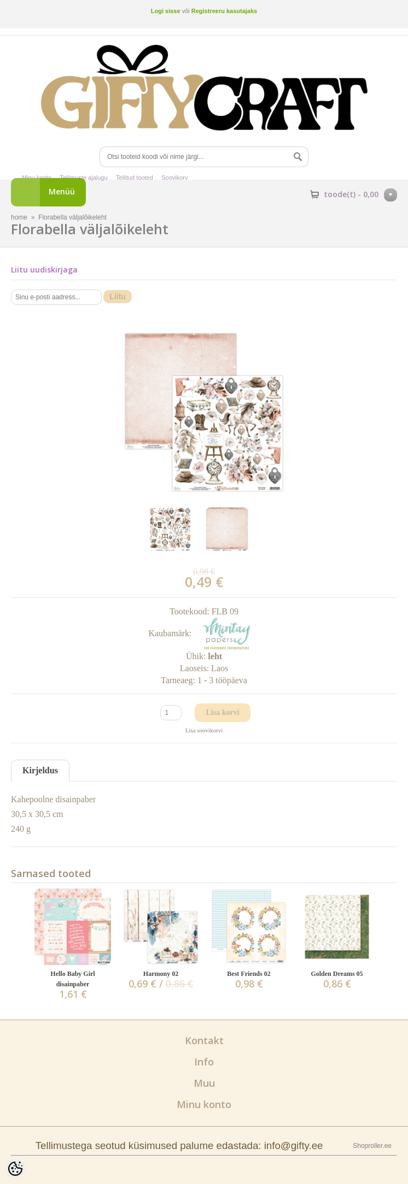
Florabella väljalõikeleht (72, 217)
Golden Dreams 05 (337, 974)
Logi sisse (165, 11)
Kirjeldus (40, 770)
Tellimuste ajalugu (83, 177)
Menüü (62, 191)
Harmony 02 (160, 974)
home (19, 217)
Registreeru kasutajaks (224, 11)
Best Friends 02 (248, 974)
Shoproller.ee (372, 1146)
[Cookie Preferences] (15, 1169)
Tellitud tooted (134, 177)
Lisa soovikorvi (204, 730)
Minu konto (36, 177)
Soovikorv (174, 177)
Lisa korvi (222, 712)
